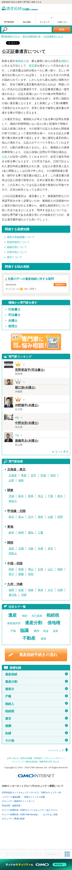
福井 (40, 516)
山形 (11, 480)
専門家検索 (9, 22)
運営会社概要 (26, 758)
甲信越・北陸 (16, 511)
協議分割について (17, 247)
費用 (36, 631)
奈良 (50, 548)
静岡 (21, 532)
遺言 (36, 718)
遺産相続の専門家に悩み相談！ (36, 342)
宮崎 (60, 590)
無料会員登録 (31, 762)
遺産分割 (33, 622)
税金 (46, 631)
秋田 (53, 475)
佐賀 (21, 590)
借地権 (53, 622)
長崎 (30, 590)
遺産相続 (36, 674)
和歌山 (13, 553)
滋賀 (11, 548)
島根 (21, 569)
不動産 (28, 638)
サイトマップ (18, 762)
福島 (21, 480)
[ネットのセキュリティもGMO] (36, 864)
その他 (36, 740)
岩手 (33, 475)
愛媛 (21, 574)
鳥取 (11, 569)
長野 (60, 516)
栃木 (21, 496)
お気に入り (62, 22)
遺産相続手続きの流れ (38, 655)
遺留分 (36, 689)
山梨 (50, 516)
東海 (10, 526)
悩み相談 (27, 22)
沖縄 (23, 594)
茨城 (11, 496)
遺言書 (33, 65)
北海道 (13, 475)
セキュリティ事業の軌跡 (13, 818)
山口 (50, 569)
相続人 (65, 61)
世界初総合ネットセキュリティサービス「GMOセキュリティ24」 (32, 792)
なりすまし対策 (50, 814)
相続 (24, 615)
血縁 (36, 733)
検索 (61, 29)
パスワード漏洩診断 (11, 797)
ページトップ (56, 750)
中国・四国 (14, 563)
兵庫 (40, 548)
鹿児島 (13, 594)
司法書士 (14, 315)
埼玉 (40, 496)
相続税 (52, 615)
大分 (50, 590)
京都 (21, 548)
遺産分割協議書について (21, 237)
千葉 (50, 496)
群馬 (30, 496)
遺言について (14, 257)
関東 (10, 490)
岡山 (30, 569)
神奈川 (13, 501)
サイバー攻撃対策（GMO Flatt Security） (20, 814)
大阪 (30, 548)
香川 (11, 574)
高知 (30, 574)
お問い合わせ (13, 758)
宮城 (43, 475)
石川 (30, 516)
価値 (43, 638)
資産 (55, 631)
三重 (40, 532)
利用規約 (38, 758)
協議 (24, 630)
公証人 (6, 156)
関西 (10, 542)
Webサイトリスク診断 (34, 797)
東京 (60, 496)
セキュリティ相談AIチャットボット (18, 801)
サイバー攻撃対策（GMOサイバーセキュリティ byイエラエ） (30, 810)
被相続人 (20, 61)
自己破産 (37, 615)
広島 (40, 569)
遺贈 (36, 726)
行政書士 (14, 309)
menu (67, 8)
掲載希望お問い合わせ (49, 762)
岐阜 (11, 532)
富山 (21, 516)
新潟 (11, 516)
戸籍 (13, 631)
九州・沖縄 (14, 584)
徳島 (60, 569)
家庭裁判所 (14, 623)
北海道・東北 (16, 469)
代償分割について (17, 252)
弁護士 (12, 320)
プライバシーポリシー (54, 758)
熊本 (40, 590)
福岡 (11, 590)
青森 (23, 475)
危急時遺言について (18, 242)
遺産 (12, 615)
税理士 (12, 326)
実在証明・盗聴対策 (11, 805)
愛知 (30, 532)
